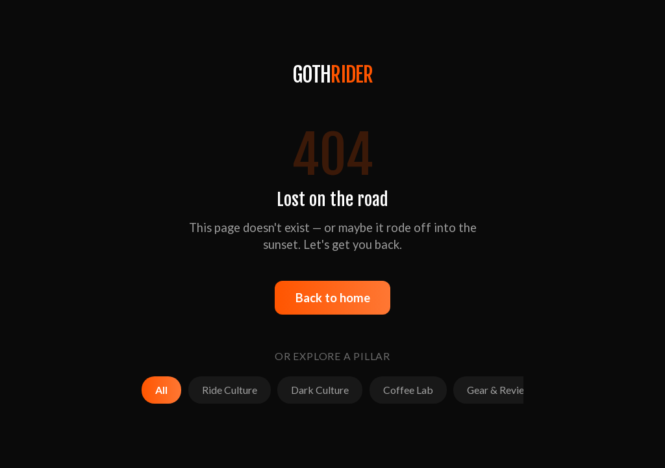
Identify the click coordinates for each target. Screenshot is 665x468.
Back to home (332, 298)
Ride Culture (229, 390)
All (161, 390)
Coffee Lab (408, 390)
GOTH (332, 75)
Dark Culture (320, 390)
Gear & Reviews (501, 390)
